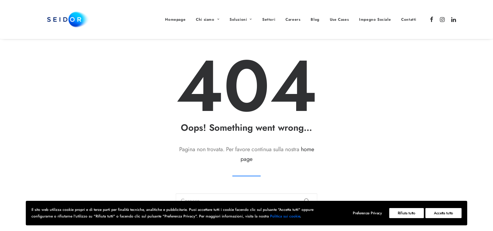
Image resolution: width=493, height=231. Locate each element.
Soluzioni (241, 19)
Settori (268, 19)
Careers (292, 19)
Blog (315, 19)
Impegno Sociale (375, 19)
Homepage (175, 19)
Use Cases (339, 19)
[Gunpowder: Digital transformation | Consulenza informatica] (58, 19)
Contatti (408, 19)
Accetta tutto (443, 213)
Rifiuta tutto (406, 213)
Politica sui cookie (285, 216)
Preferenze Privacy (367, 213)
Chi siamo (207, 19)
